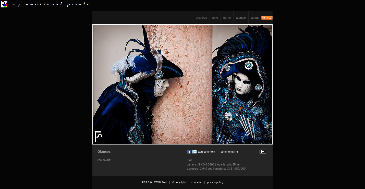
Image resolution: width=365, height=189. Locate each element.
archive (241, 17)
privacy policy (215, 182)
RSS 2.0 (147, 182)
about (255, 17)
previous (201, 17)
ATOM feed (160, 182)
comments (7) (229, 151)
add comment (206, 151)
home (227, 17)
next (215, 17)
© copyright (179, 182)
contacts (196, 182)
